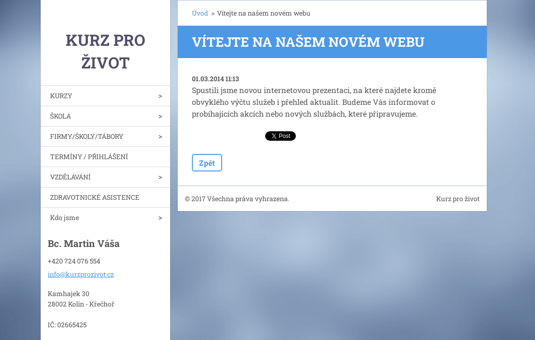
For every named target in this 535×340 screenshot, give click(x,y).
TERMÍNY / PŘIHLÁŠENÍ (89, 156)
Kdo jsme (64, 217)
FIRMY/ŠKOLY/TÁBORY (86, 136)
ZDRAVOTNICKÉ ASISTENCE (94, 197)
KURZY (61, 95)
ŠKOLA (60, 115)
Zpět (207, 163)
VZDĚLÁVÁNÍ (70, 176)
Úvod (200, 12)
